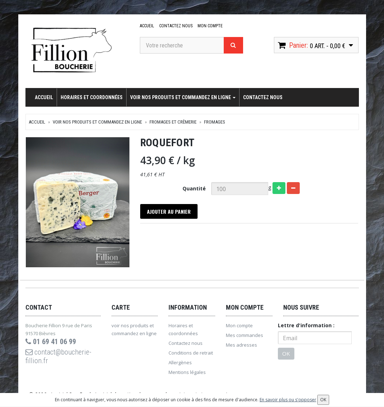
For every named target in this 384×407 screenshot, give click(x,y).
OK (286, 353)
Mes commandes (244, 335)
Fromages (214, 122)
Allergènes (180, 363)
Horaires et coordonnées (92, 97)
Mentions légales (187, 372)
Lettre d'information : (306, 325)
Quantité (194, 188)
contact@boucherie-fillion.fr (58, 356)
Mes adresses (241, 345)
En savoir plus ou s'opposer (288, 400)
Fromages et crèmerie (173, 122)
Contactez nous (176, 25)
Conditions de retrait (191, 353)
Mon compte (210, 25)
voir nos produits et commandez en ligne (183, 97)
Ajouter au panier (169, 211)
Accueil (147, 25)
